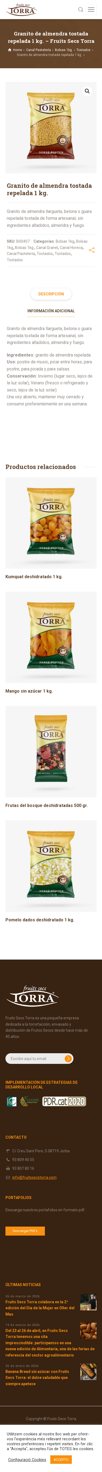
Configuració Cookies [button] (27, 1459)
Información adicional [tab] (51, 311)
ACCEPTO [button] (61, 1460)
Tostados (83, 50)
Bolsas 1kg (65, 241)
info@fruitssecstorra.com (34, 1177)
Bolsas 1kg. (64, 50)
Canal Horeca (71, 247)
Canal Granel (47, 247)
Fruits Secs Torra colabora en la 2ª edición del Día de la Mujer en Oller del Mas (40, 1308)
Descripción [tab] (51, 294)
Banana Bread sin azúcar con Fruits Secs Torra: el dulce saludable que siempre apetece (37, 1377)
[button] (87, 91)
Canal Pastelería (38, 50)
